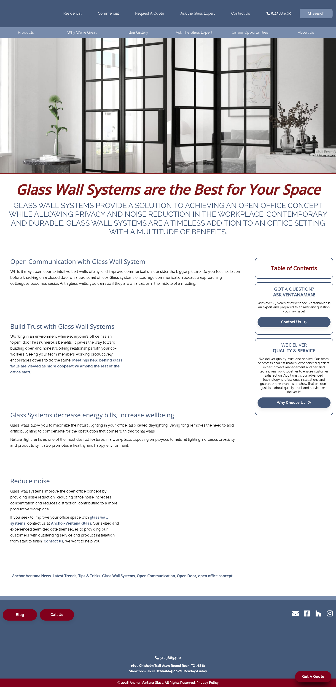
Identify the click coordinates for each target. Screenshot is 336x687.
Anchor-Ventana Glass (71, 523)
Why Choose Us (294, 402)
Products (26, 32)
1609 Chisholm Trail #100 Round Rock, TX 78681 (168, 666)
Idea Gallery (138, 32)
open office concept (215, 575)
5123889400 (278, 13)
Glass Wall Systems (118, 575)
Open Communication (156, 575)
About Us (306, 32)
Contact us (53, 541)
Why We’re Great (82, 32)
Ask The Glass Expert (194, 32)
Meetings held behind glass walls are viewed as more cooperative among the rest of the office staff (66, 366)
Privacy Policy (207, 682)
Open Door (186, 575)
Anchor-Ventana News (31, 575)
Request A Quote (149, 13)
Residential (72, 13)
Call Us (57, 615)
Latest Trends (64, 575)
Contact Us (240, 13)
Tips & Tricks (89, 575)
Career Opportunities (250, 32)
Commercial (108, 13)
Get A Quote (313, 676)
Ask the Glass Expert (197, 13)
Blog (20, 615)
